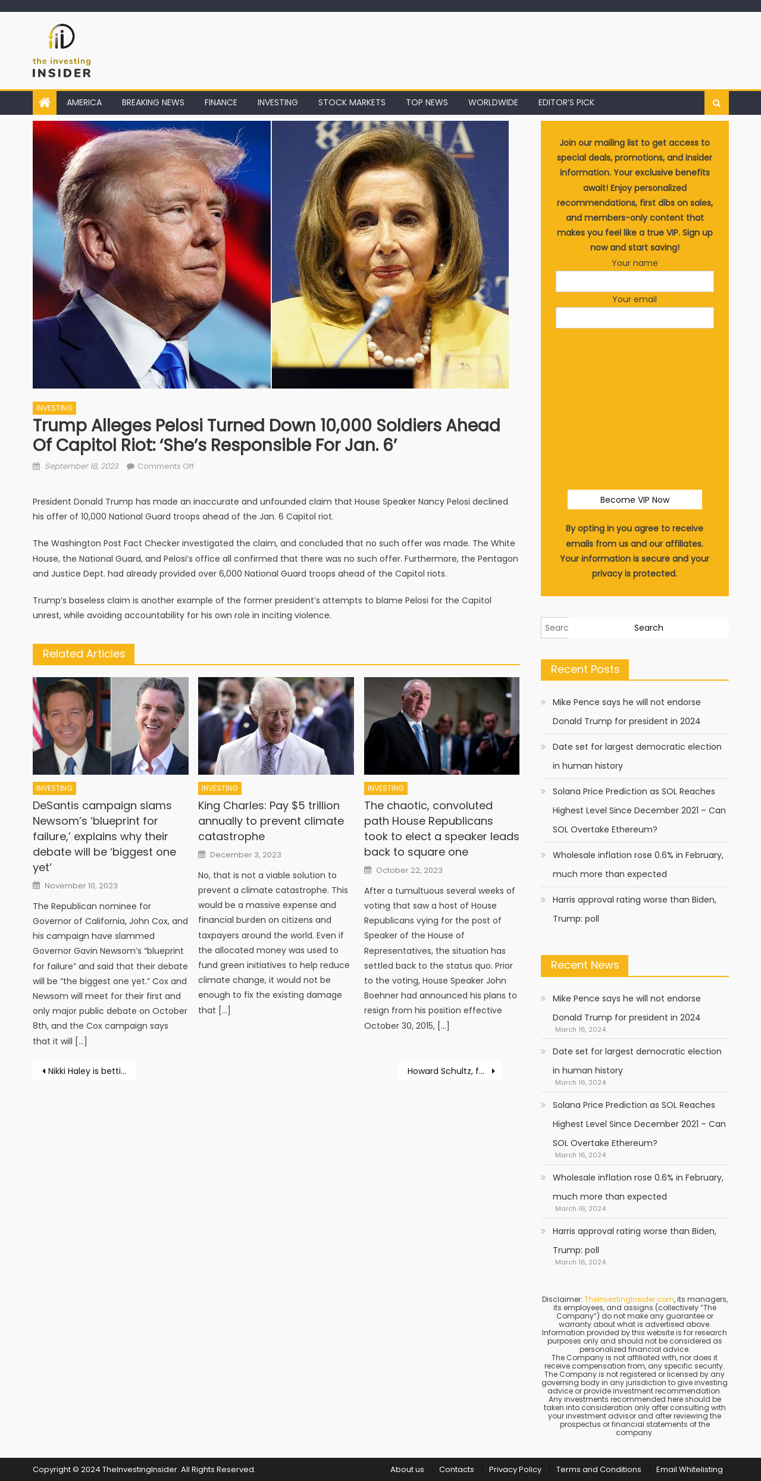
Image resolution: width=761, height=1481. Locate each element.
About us (407, 1469)
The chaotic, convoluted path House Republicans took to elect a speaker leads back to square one (441, 828)
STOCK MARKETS (352, 102)
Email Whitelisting (689, 1469)
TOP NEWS (427, 102)
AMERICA (84, 102)
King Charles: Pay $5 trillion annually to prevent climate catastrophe (271, 821)
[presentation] (646, 363)
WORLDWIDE (493, 102)
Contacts (456, 1469)
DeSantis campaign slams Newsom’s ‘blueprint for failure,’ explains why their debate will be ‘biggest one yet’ (104, 836)
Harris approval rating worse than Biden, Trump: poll (634, 909)
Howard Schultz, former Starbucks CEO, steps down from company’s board (455, 1071)
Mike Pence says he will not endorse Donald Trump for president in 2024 (627, 711)
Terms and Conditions (598, 1469)
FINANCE (221, 102)
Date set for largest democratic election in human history (637, 756)
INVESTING (278, 102)
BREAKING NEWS (153, 102)
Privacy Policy (515, 1469)
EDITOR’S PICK (566, 102)
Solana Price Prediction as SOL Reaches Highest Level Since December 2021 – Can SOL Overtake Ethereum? (639, 810)
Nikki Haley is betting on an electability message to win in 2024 (92, 1071)
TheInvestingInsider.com (629, 1299)
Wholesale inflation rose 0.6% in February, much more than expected (638, 864)
